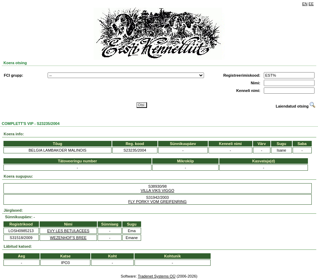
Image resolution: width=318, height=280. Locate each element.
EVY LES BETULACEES (68, 231)
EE (311, 4)
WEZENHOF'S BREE (68, 238)
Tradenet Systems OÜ (156, 276)
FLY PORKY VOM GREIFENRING (157, 202)
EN (305, 4)
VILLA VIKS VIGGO (157, 190)
